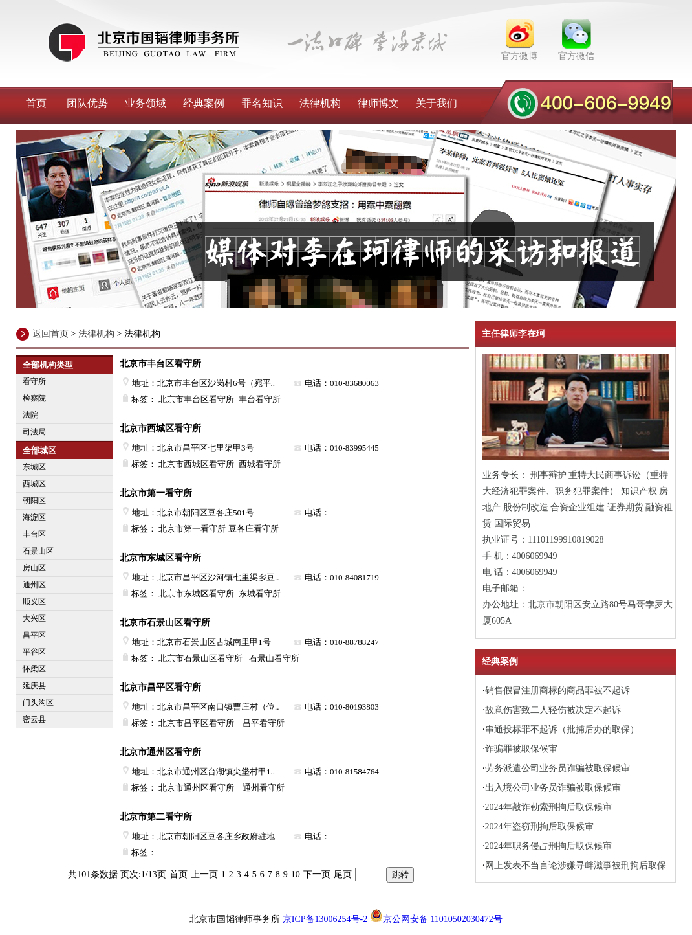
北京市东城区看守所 (160, 558)
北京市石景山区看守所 (165, 622)
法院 (30, 415)
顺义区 (34, 601)
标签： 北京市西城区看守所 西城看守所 (202, 464)
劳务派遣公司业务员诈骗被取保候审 (557, 768)
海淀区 (34, 517)
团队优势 (87, 103)
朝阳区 (34, 500)
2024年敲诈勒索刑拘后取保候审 (548, 807)
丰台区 (34, 534)
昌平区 (34, 635)
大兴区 (34, 618)
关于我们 (436, 103)
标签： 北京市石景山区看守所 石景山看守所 (211, 658)
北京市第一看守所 (156, 493)
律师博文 (378, 103)
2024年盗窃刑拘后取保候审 (539, 826)
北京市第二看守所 (156, 817)
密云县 (34, 719)
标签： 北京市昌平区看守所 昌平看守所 (204, 723)
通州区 (34, 584)
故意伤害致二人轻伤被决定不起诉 (553, 710)
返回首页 (50, 334)
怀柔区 (34, 668)
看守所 (34, 381)
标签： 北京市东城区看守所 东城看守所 (202, 593)
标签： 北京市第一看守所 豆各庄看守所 (201, 529)
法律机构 (320, 103)
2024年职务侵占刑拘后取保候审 (548, 846)
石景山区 (38, 551)
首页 (36, 103)
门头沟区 (38, 702)
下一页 (316, 874)
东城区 (34, 466)
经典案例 (203, 103)
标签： (140, 852)
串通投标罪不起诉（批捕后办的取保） (562, 729)
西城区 (34, 483)
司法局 (34, 431)
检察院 (34, 398)
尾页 (343, 874)
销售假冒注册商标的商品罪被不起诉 (557, 690)
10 (295, 874)
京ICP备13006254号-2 (325, 919)
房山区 (34, 567)
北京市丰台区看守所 (160, 363)
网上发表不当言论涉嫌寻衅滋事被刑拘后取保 (575, 865)
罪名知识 (262, 103)
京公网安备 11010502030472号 (436, 919)
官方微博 (519, 56)
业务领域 (145, 103)
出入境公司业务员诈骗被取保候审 (553, 788)
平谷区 (34, 652)
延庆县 (34, 685)
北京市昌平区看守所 (160, 687)
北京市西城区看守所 (160, 428)
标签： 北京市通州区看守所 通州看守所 (204, 788)
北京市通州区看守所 (160, 752)
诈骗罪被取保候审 (521, 749)
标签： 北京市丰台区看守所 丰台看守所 (202, 399)
